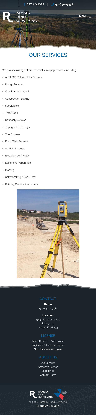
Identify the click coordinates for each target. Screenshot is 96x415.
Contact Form (48, 374)
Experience (48, 370)
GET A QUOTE (35, 4)
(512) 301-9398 (64, 4)
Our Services (48, 362)
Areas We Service (48, 366)
